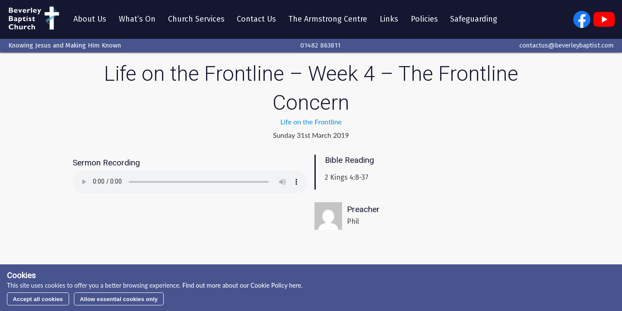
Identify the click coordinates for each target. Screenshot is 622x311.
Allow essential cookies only (119, 299)
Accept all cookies (38, 299)
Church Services (198, 20)
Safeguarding (475, 20)
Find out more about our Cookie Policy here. (241, 285)
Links (390, 20)
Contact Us (258, 20)
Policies (426, 20)
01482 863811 (320, 47)
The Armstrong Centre (330, 20)
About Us (91, 20)
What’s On (139, 20)
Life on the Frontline (311, 124)
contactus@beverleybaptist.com (566, 47)
